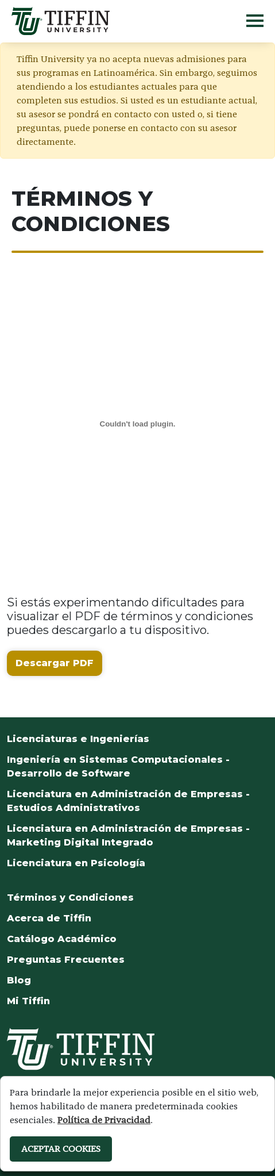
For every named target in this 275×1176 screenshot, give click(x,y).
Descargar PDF (55, 663)
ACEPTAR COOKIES (60, 1148)
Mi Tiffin (28, 1001)
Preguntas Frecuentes (66, 959)
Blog (19, 980)
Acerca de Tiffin (49, 918)
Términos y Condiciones (70, 897)
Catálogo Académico (62, 938)
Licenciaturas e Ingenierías (78, 738)
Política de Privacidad (103, 1119)
